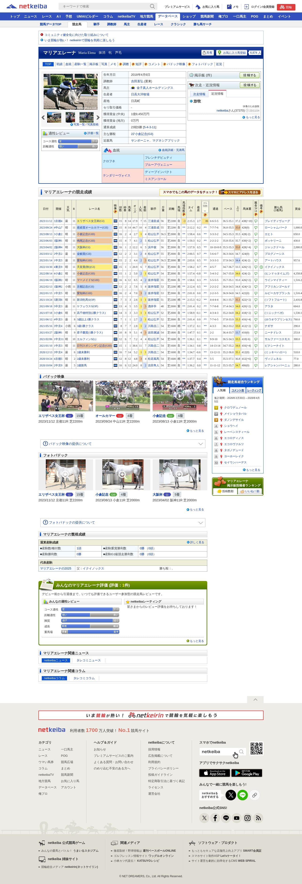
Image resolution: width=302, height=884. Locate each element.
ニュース (30, 16)
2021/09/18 (45, 306)
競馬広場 (67, 762)
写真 (104, 64)
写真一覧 (79, 124)
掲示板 (93, 64)
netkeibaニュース (56, 660)
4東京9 (58, 267)
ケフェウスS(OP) (87, 306)
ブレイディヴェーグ (277, 221)
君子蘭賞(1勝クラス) (90, 332)
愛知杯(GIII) (84, 260)
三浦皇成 (153, 221)
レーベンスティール (236, 432)
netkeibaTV (126, 16)
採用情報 (154, 749)
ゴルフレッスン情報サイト (144, 856)
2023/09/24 (45, 227)
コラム (108, 16)
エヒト (269, 234)
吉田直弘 (137, 81)
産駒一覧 (80, 64)
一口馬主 (239, 16)
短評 (137, 64)
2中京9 (58, 365)
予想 (68, 16)
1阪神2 (58, 286)
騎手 (97, 24)
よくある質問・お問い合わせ (113, 762)
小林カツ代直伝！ (136, 860)
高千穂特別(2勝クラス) (91, 313)
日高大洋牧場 (140, 94)
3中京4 (58, 326)
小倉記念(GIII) (86, 234)
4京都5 (58, 358)
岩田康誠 (153, 332)
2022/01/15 (45, 293)
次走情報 (199, 94)
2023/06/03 (45, 240)
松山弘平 (153, 234)
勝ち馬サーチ (202, 24)
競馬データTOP (50, 24)
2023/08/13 (45, 234)
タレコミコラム (84, 678)
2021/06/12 (45, 319)
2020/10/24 (45, 358)
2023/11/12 (45, 221)
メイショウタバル (235, 413)
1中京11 (59, 339)
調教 (124, 64)
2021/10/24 (45, 299)
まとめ (268, 16)
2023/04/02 (45, 247)
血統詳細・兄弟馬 (173, 150)
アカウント (68, 787)
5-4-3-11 (149, 127)
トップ (15, 16)
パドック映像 (174, 64)
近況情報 (217, 93)
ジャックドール (274, 247)
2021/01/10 (45, 345)
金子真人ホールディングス (155, 88)
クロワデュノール (235, 407)
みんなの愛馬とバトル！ (69, 850)
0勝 (142, 548)
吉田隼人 (153, 365)
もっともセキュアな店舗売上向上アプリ (226, 850)
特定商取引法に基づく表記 (166, 781)
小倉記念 (159, 416)
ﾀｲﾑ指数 (205, 207)
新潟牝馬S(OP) (86, 299)
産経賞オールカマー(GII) (92, 227)
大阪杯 (157, 494)
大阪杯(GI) (83, 247)
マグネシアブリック (166, 140)
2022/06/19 (45, 280)
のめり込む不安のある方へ (112, 768)
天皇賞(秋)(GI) (86, 267)
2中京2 (58, 253)
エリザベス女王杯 (51, 416)
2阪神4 (58, 247)
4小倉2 (58, 273)
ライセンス (155, 787)
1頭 (79, 548)
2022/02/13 (45, 286)
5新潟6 (58, 299)
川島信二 (153, 326)
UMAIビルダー (87, 16)
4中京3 (58, 319)
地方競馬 (146, 16)
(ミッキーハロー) (275, 352)
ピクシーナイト (274, 345)
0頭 (150, 548)
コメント (152, 64)
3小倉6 (58, 313)
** (183, 227)
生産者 (142, 24)
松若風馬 (153, 358)
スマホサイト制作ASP (216, 856)
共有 (207, 52)
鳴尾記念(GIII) (86, 240)
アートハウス (273, 260)
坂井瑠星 (153, 280)
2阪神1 (58, 332)
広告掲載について (160, 755)
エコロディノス (234, 438)
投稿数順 (225, 491)
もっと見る (253, 117)
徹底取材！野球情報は (145, 850)
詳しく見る (197, 542)
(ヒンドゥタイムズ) (277, 273)
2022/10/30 (45, 267)
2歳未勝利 (83, 352)
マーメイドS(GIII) (88, 280)
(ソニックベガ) (274, 313)
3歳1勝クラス (85, 326)
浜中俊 (152, 247)
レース (47, 16)
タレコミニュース (88, 660)
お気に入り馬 (70, 781)
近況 (219, 64)
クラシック (178, 24)
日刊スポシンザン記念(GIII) (94, 345)
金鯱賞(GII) (84, 253)
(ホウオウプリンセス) (278, 319)
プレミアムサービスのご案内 (113, 755)
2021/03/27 (45, 332)
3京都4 (58, 221)
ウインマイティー (276, 280)
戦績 (60, 64)
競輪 (286, 7)
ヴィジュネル (273, 358)
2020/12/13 (45, 352)
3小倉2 (58, 234)
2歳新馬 (82, 365)
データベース (168, 16)
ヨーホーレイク (234, 456)
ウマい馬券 (46, 762)
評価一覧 (93, 133)
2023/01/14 (45, 260)
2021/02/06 (45, 339)
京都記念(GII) (85, 286)
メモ (113, 64)
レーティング (254, 390)
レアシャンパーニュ (277, 365)
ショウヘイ (231, 425)
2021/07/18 (45, 313)
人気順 (221, 390)
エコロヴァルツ (234, 444)
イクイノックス (274, 267)
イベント (284, 16)
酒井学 (152, 306)
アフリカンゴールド (277, 286)
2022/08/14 (45, 273)
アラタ (269, 306)
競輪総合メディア (69, 867)
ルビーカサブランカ (277, 293)
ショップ (189, 16)
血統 (68, 64)
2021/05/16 (45, 326)
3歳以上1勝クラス (88, 319)
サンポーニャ (140, 140)
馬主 (127, 24)
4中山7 (58, 227)
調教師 (111, 24)
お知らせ (100, 749)
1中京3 (58, 345)
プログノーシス (274, 253)
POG (254, 16)
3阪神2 (58, 280)
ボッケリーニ (273, 240)
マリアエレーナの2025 (55, 568)
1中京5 (58, 260)
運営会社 (154, 793)
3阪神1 (58, 240)
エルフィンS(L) (86, 339)
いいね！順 (249, 491)
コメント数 (238, 390)
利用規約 (154, 762)
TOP (48, 64)
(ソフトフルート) (275, 299)
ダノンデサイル (234, 419)
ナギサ (269, 326)
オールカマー (105, 416)
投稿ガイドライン (160, 774)
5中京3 (58, 306)
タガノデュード (234, 450)
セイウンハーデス (235, 462)
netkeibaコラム (54, 678)
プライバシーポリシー (163, 768)
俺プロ (223, 16)
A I (58, 16)
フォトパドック (200, 64)
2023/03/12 (45, 253)
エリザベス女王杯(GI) (90, 221)
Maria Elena (87, 53)
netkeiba (222, 110)
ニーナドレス (273, 332)
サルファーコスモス (277, 339)
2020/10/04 (45, 365)
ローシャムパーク (276, 227)
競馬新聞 (207, 16)
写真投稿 (92, 124)
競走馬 (76, 24)
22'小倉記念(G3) (142, 134)
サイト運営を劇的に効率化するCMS (224, 860)
